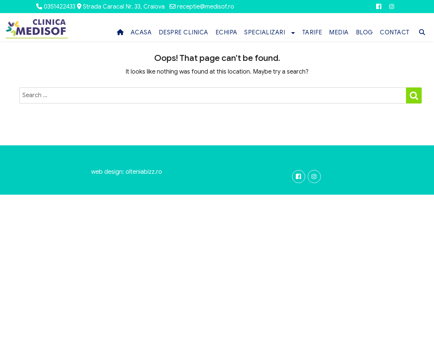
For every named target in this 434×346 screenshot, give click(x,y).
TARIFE (312, 32)
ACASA (141, 32)
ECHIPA (227, 32)
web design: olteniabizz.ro (126, 172)
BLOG (364, 32)
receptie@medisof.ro (205, 6)
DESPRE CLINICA (183, 32)
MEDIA (339, 32)
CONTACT (395, 32)
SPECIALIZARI (264, 32)
